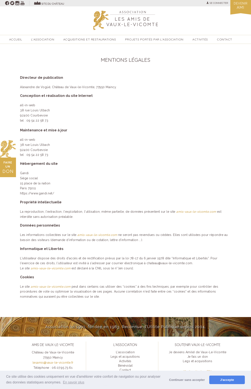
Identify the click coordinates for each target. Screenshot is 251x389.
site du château (52, 3)
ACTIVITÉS (200, 39)
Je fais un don (197, 356)
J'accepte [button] (227, 380)
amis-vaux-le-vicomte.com (196, 211)
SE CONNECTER (217, 2)
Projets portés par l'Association (154, 39)
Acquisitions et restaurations (89, 39)
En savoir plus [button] (73, 382)
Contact (224, 39)
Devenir (240, 6)
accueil (15, 39)
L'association (42, 39)
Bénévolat (125, 365)
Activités (125, 361)
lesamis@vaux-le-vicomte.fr (53, 362)
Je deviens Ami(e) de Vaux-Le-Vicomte (197, 352)
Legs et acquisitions (125, 356)
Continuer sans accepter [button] (187, 380)
